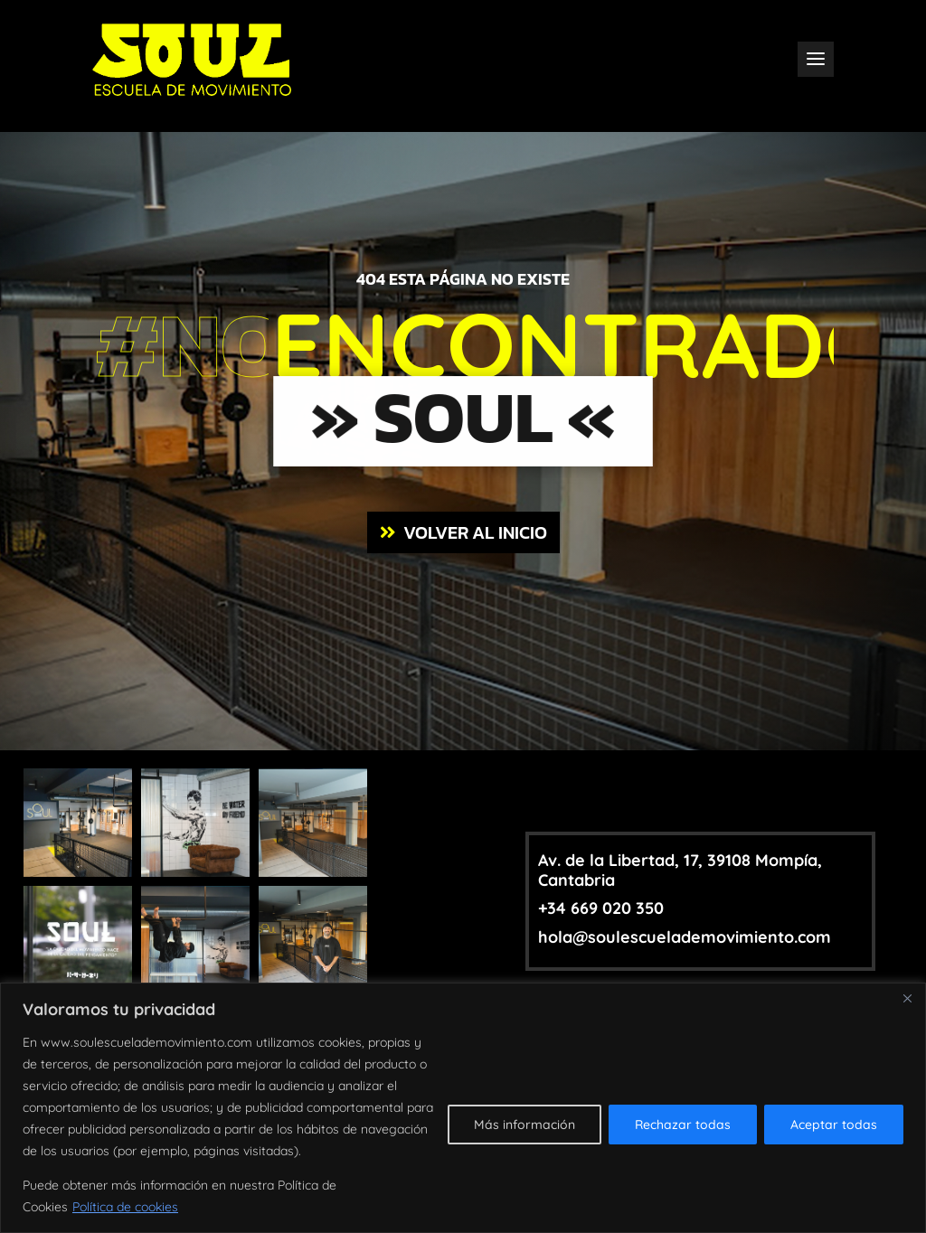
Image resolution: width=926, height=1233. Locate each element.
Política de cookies (125, 1207)
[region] (463, 1108)
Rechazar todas (683, 1124)
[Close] (907, 998)
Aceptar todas (833, 1124)
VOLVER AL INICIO (475, 532)
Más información (524, 1124)
